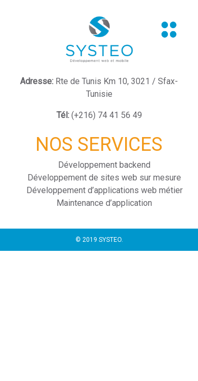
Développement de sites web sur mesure (104, 178)
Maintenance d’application (104, 203)
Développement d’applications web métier (104, 190)
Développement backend (104, 165)
